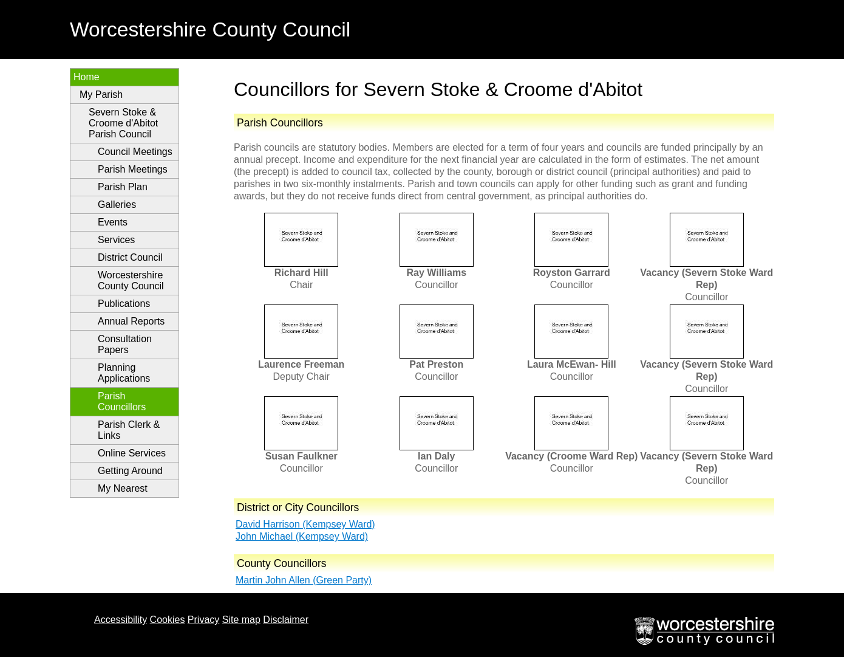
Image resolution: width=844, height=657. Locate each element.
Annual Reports (131, 321)
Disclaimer (285, 619)
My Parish (101, 94)
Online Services (132, 453)
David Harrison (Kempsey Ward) (305, 524)
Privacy (203, 619)
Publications (124, 303)
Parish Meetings (133, 169)
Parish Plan (123, 187)
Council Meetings (135, 151)
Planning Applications (124, 373)
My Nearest (123, 488)
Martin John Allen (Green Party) (304, 580)
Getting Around (130, 471)
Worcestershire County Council (131, 280)
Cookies (167, 619)
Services (116, 240)
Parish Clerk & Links (129, 430)
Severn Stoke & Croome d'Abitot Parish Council (123, 123)
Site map (241, 619)
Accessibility (120, 619)
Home (86, 77)
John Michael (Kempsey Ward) (302, 536)
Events (113, 222)
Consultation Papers (125, 344)
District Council (130, 257)
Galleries (117, 204)
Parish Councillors (122, 401)
